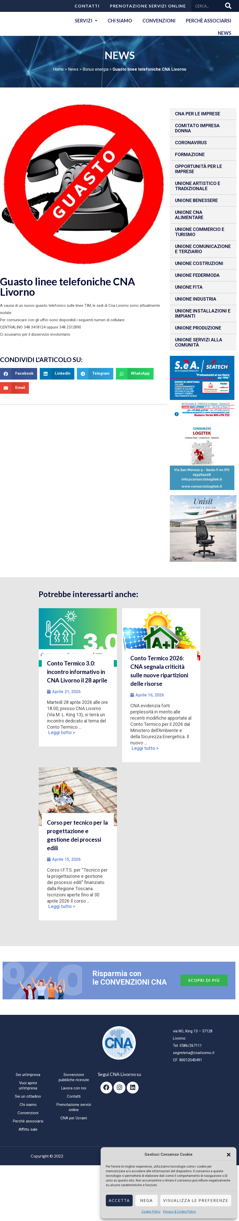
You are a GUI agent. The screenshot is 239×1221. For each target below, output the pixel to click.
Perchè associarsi (208, 20)
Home (58, 69)
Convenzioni (159, 20)
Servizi (86, 20)
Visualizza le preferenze (195, 1200)
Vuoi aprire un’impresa (28, 1085)
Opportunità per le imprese (198, 169)
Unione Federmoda (197, 275)
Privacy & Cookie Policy (179, 1212)
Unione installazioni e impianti (202, 313)
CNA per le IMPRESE (197, 113)
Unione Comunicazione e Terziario (203, 249)
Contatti (87, 5)
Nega (146, 1200)
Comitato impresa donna (197, 128)
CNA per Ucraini (73, 1118)
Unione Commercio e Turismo (199, 232)
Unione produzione (198, 328)
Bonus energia (95, 69)
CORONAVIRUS (191, 142)
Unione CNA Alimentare (189, 215)
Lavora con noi (73, 1088)
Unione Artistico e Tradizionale (197, 186)
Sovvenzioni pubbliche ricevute (74, 1077)
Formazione (190, 154)
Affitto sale (28, 1129)
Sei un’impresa (28, 1074)
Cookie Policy (151, 1212)
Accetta (119, 1200)
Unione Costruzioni (199, 263)
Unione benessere (196, 200)
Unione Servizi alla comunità (198, 342)
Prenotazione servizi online (148, 5)
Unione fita (189, 287)
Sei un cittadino (28, 1096)
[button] (228, 1154)
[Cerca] (228, 6)
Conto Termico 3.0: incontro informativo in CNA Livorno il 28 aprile (77, 672)
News (224, 33)
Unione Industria (195, 299)
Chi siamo (120, 20)
